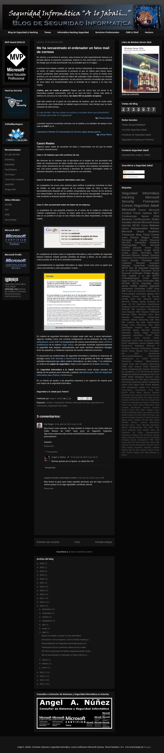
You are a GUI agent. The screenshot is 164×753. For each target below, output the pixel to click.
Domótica (146, 407)
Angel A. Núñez (56, 398)
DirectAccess (136, 407)
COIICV (137, 400)
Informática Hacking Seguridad (73, 32)
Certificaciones (142, 219)
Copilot (125, 364)
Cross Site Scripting (138, 364)
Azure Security (130, 260)
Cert (146, 400)
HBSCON (132, 412)
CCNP (145, 395)
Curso (144, 225)
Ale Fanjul (48, 424)
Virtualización (127, 359)
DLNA (141, 405)
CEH (150, 395)
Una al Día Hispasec (14, 179)
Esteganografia (135, 369)
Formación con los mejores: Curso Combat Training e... (66, 639)
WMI (147, 452)
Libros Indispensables (135, 228)
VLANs (148, 385)
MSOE (131, 377)
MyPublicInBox (128, 379)
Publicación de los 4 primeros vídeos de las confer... (64, 647)
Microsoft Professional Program (145, 348)
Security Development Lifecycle (141, 445)
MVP (133, 299)
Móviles (139, 351)
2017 (42, 598)
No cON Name (142, 379)
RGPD (137, 442)
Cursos (127, 205)
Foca (132, 325)
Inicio (77, 542)
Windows (127, 219)
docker (124, 455)
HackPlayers (11, 169)
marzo (45, 660)
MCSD (156, 270)
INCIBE (8, 204)
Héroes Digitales (147, 343)
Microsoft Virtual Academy (140, 231)
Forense (135, 296)
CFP (154, 395)
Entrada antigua (103, 542)
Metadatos (139, 346)
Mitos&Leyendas (135, 427)
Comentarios (131, 176)
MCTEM (145, 420)
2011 (42, 684)
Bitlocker (147, 392)
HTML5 (139, 412)
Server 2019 (127, 385)
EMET (142, 410)
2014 (42, 672)
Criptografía (59, 402)
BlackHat (155, 392)
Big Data (140, 322)
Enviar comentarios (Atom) (80, 552)
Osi (123, 353)
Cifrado (49, 402)
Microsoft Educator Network (135, 255)
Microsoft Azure (150, 222)
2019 (42, 590)
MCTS (136, 283)
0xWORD (9, 184)
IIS (151, 372)
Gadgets (150, 410)
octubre (45, 617)
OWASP (146, 430)
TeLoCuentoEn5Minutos (132, 356)
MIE (124, 291)
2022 (42, 579)
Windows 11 (154, 452)
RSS (137, 353)
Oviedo (125, 253)
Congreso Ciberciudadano (146, 361)
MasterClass (154, 422)
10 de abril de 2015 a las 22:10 (84, 457)
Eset (133, 307)
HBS (157, 281)
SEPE (152, 442)
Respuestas (52, 452)
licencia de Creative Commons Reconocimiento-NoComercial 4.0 (15, 292)
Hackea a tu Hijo (139, 276)
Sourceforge (10, 219)
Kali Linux (155, 374)
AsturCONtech (127, 390)
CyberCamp (154, 364)
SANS (143, 442)
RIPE (7, 214)
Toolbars (136, 452)
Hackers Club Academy (147, 328)
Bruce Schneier (136, 395)
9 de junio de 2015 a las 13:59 (91, 478)
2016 (42, 602)
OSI (7, 209)
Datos (133, 281)
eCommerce (132, 387)
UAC (142, 452)
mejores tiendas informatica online (60, 478)
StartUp (125, 450)
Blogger (155, 273)
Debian (125, 369)
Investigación (144, 374)
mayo (45, 628)
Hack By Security (150, 296)
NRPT (151, 427)
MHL (151, 420)
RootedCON (154, 382)
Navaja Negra (141, 333)
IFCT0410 (138, 415)
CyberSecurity (153, 322)
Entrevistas (140, 288)
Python (124, 442)
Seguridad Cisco (150, 283)
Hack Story (153, 325)
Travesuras (128, 234)
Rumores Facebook (132, 250)
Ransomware (153, 317)
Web (157, 320)
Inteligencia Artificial (130, 374)
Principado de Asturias (134, 240)
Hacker (155, 278)
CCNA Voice (137, 341)
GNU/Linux (141, 325)
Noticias (154, 228)
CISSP (145, 359)
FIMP (138, 312)
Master (136, 330)
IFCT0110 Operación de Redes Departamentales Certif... (67, 651)
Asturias (126, 225)
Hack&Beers (133, 343)
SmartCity (147, 447)
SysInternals (154, 353)
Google (147, 250)
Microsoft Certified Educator (140, 246)
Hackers (149, 32)
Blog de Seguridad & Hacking (23, 32)
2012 (42, 680)
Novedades (154, 351)
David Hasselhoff (151, 367)
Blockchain (126, 395)
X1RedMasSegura (130, 278)
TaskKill (129, 452)
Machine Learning (139, 422)
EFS (137, 410)
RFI (133, 442)
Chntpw (152, 400)
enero (45, 667)
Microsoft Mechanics (150, 425)
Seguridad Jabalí (146, 205)
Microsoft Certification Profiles (136, 273)
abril (44, 632)
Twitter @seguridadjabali (133, 125)
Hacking (128, 197)
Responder (49, 446)
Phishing (139, 437)
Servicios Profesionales (107, 32)
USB (142, 385)
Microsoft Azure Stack (131, 425)
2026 (42, 563)
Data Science (134, 367)
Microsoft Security (81, 402)
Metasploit (139, 377)
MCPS (125, 268)
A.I (137, 359)
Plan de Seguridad (138, 268)
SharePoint (138, 447)
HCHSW (126, 283)
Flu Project (10, 174)
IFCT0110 (145, 372)
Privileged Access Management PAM (137, 440)
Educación (146, 270)
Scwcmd (125, 445)
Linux (156, 288)
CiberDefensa (153, 304)
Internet (136, 222)
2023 (42, 575)
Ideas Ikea (155, 415)
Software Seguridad (149, 286)
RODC (145, 382)
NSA (146, 351)
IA (139, 372)
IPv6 (148, 415)
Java (152, 417)
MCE (156, 253)
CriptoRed (126, 263)
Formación (151, 201)
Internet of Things (128, 417)
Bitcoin (139, 392)
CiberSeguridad (129, 245)
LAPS (130, 420)
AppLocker (126, 338)
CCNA (146, 278)
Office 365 (154, 430)
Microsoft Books (151, 299)
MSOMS (125, 422)
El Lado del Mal (12, 154)
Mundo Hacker (128, 351)
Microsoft (129, 209)
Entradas (129, 172)
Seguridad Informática (57, 406)
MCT (156, 213)
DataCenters (149, 405)
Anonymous (127, 288)
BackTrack (141, 304)
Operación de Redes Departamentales (140, 432)
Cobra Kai (126, 402)
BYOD (132, 392)
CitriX (157, 400)
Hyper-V (126, 281)
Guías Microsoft (152, 307)
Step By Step (133, 450)
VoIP (152, 320)
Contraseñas (154, 402)
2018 (42, 594)
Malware (68, 402)
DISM (124, 367)
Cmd (157, 260)
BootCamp (126, 341)
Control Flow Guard (130, 405)
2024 (42, 571)
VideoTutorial (153, 356)
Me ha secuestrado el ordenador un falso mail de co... (65, 655)
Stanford (156, 447)
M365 (124, 377)
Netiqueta (131, 430)
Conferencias (129, 216)
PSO (141, 435)
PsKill (157, 440)
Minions (125, 427)
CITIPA (131, 400)
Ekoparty (131, 312)
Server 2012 (152, 247)
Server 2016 (150, 216)
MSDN (156, 420)
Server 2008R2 (129, 286)
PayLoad (131, 437)
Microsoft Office (129, 314)
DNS (157, 294)
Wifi (123, 322)
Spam (136, 385)
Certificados (153, 265)
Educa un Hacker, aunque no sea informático (61, 635)
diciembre (46, 609)
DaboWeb (9, 164)
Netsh (139, 430)
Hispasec (145, 312)
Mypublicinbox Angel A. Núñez (136, 155)
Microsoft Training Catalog (133, 302)
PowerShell (139, 265)
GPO (124, 276)
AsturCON (155, 387)
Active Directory (130, 237)
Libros (134, 253)
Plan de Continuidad (151, 437)
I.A (136, 372)
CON (143, 400)
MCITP (155, 276)
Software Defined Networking (135, 320)
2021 (42, 583)
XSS (124, 387)
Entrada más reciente (48, 542)
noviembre (47, 613)
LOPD (149, 288)
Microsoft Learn (152, 377)
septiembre (47, 621)
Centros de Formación (136, 291)
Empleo (125, 325)
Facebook (154, 242)
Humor (142, 209)
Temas (47, 32)
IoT (144, 417)
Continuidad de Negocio (139, 402)
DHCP (124, 343)
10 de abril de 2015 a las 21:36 (68, 424)
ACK (148, 387)
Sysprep (143, 450)
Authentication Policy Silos (147, 390)
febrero (45, 663)
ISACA (156, 372)
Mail (139, 299)
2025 (42, 567)
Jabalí (148, 417)
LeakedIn (137, 420)
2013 (42, 676)
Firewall (146, 369)
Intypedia (138, 417)
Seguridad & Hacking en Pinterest (138, 139)
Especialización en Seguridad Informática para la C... (65, 643)
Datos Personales (145, 281)
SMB (157, 442)
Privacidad (146, 260)
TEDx (156, 335)
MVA (143, 245)
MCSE (156, 250)
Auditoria (131, 322)
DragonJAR (10, 189)
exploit (142, 387)
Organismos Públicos (130, 435)
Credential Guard (151, 341)
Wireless (155, 385)
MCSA (136, 225)
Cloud (146, 234)
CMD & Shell (132, 32)
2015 (42, 606)
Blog (138, 234)
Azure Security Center (146, 338)
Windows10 (144, 258)
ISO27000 (126, 330)
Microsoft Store (146, 314)
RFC (129, 442)
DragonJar (126, 307)
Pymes (155, 234)
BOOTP (125, 392)
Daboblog (126, 296)
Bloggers (145, 237)
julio (44, 625)
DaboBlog (9, 159)
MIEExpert (154, 312)
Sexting (130, 447)
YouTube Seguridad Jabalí (134, 130)
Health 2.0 (151, 412)
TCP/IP (148, 335)
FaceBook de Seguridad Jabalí (136, 135)
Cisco (135, 258)
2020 (42, 587)
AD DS (131, 304)
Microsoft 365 (128, 309)
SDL (148, 442)
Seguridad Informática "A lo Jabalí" (15, 285)
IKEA (144, 415)
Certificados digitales (145, 294)
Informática (146, 253)
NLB (145, 427)
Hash (145, 412)
